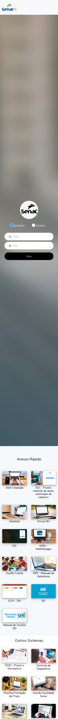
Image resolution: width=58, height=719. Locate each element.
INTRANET (19, 225)
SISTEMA (40, 225)
